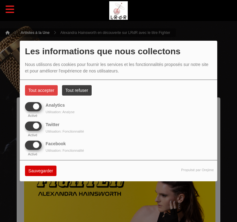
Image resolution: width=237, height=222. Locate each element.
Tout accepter (41, 90)
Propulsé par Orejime (197, 170)
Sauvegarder (40, 170)
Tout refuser (76, 90)
